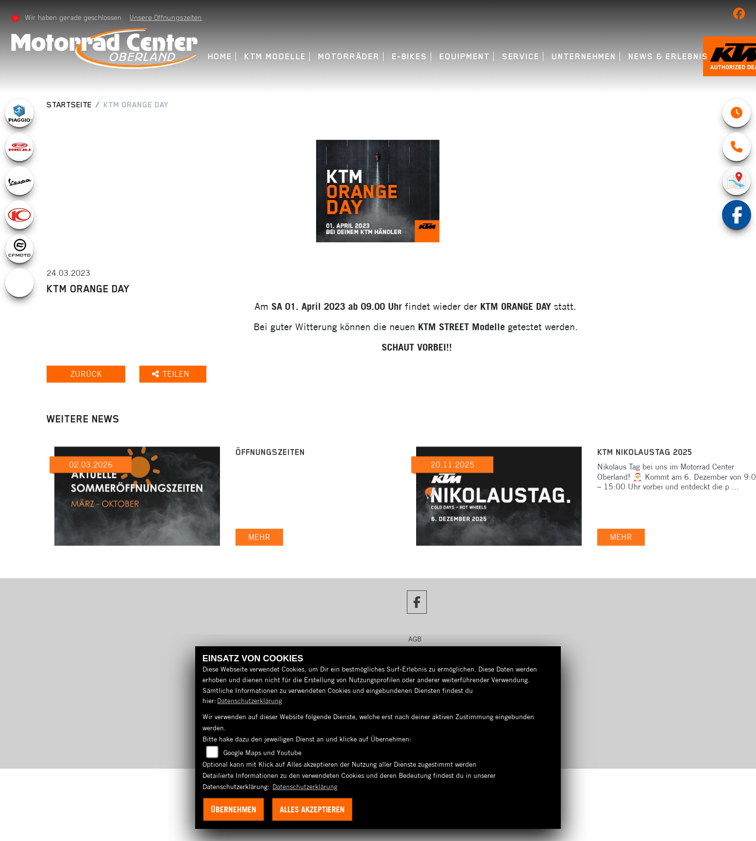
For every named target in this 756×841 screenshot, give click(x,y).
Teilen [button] (173, 374)
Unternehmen (584, 56)
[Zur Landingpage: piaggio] (19, 112)
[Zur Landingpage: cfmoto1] (19, 248)
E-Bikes (409, 56)
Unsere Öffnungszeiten (166, 17)
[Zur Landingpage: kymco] (19, 214)
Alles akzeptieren (312, 809)
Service (520, 56)
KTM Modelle (275, 56)
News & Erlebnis (668, 56)
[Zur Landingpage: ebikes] (19, 282)
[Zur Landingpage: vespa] (19, 180)
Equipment (464, 56)
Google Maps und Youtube (262, 752)
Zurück (86, 374)
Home (220, 56)
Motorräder (348, 56)
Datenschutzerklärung (249, 700)
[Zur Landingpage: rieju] (19, 146)
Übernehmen (233, 809)
